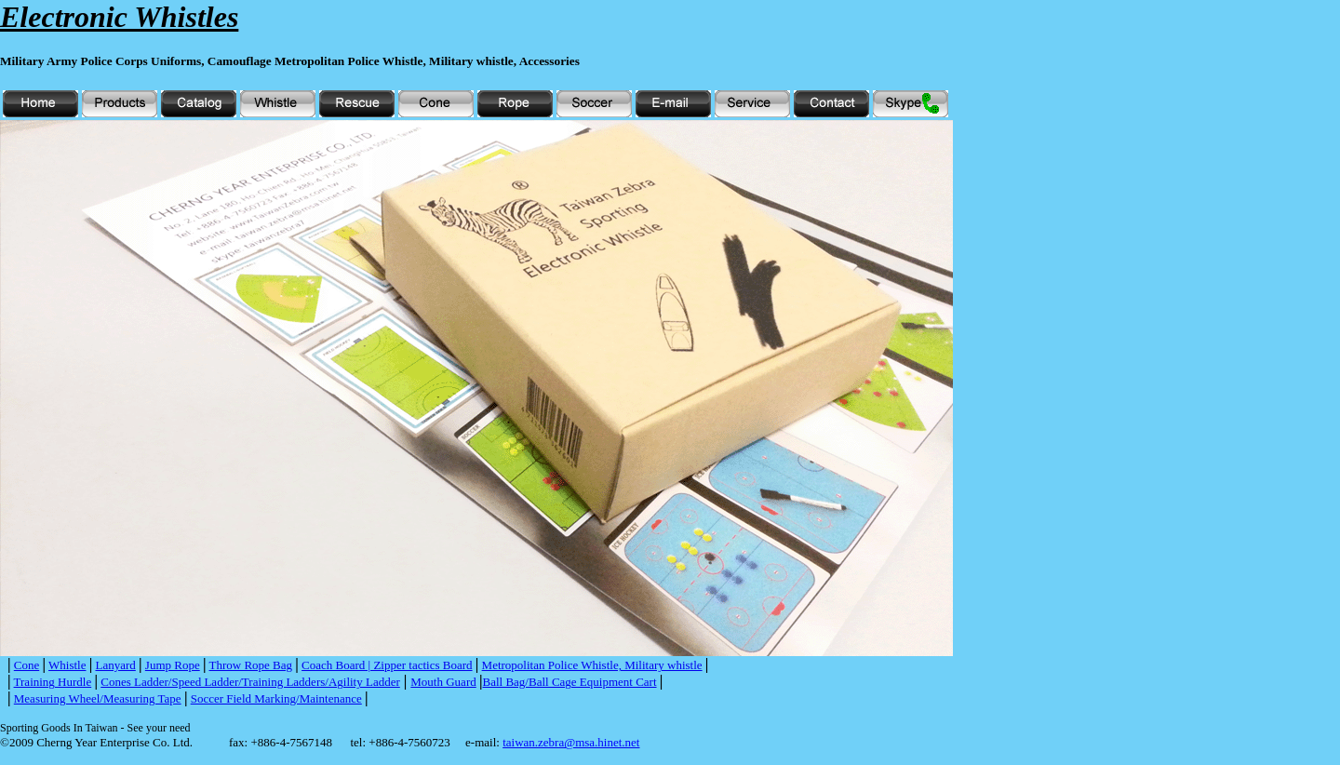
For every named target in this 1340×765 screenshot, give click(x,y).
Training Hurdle (53, 682)
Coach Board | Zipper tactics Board (387, 665)
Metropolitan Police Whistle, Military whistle (592, 665)
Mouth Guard (443, 682)
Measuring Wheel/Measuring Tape (97, 698)
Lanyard (116, 665)
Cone (26, 665)
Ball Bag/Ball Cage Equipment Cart (570, 682)
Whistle (67, 665)
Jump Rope (172, 665)
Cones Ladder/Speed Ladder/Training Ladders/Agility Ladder (250, 682)
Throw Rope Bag (251, 665)
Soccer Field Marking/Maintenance (276, 698)
